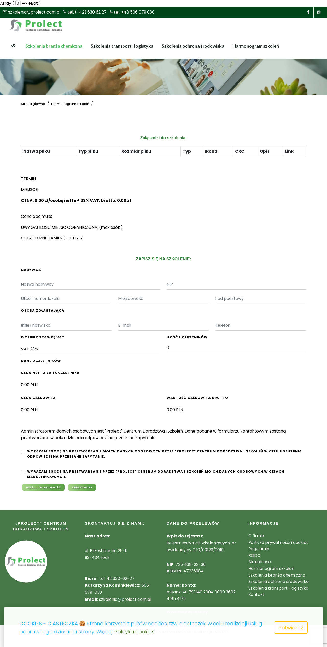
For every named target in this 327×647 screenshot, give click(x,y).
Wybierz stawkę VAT (42, 337)
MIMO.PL (222, 631)
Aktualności (260, 562)
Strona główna (33, 104)
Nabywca (31, 269)
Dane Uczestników (41, 360)
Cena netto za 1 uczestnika (50, 372)
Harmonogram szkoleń (70, 104)
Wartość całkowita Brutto (197, 397)
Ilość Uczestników (187, 337)
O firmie (256, 536)
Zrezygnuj (82, 487)
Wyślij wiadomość (43, 487)
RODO (254, 555)
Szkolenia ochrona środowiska (278, 581)
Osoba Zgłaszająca (42, 310)
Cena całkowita (38, 397)
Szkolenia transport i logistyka (278, 588)
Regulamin (258, 549)
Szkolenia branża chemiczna (276, 575)
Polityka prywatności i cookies (278, 542)
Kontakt (256, 594)
